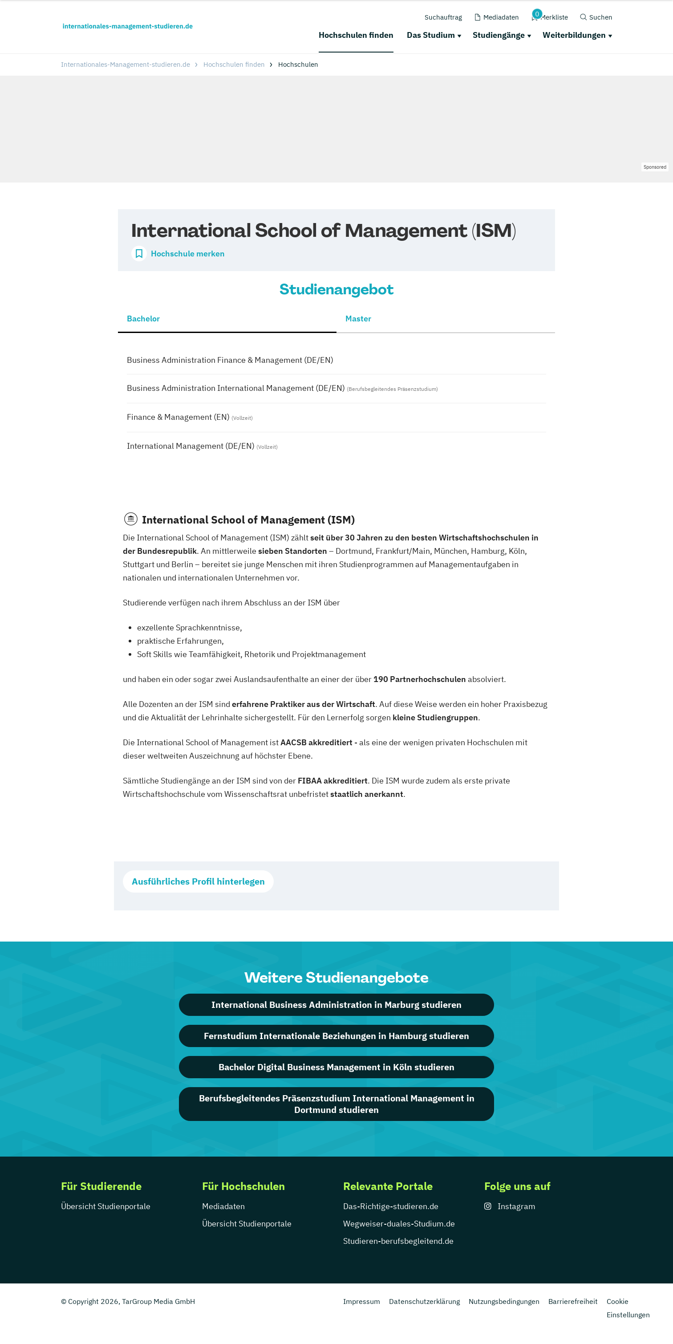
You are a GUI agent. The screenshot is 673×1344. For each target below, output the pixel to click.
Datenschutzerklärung (424, 1301)
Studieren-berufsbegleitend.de (398, 1241)
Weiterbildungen (574, 35)
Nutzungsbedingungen (504, 1301)
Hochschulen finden (356, 35)
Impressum (361, 1301)
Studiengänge (499, 35)
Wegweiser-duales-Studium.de (399, 1223)
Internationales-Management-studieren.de (125, 64)
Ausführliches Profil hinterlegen (198, 881)
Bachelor (143, 318)
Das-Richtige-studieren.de (390, 1206)
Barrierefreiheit (573, 1301)
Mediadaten (223, 1206)
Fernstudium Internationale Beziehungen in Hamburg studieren (336, 1036)
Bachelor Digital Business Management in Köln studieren (336, 1067)
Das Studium (431, 35)
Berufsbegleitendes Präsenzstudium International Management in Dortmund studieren (336, 1104)
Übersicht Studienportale (105, 1206)
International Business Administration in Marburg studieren (336, 1005)
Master (358, 318)
